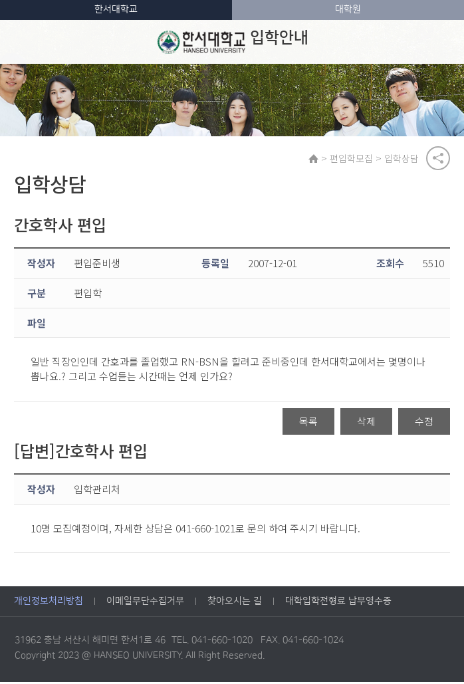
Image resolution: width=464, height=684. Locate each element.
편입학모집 (352, 159)
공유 (438, 159)
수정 (424, 423)
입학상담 (403, 159)
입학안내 (232, 42)
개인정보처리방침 (48, 603)
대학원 (348, 9)
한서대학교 (116, 9)
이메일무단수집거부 (145, 603)
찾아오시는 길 (234, 603)
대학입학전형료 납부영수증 (338, 603)
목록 (308, 423)
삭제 (366, 423)
